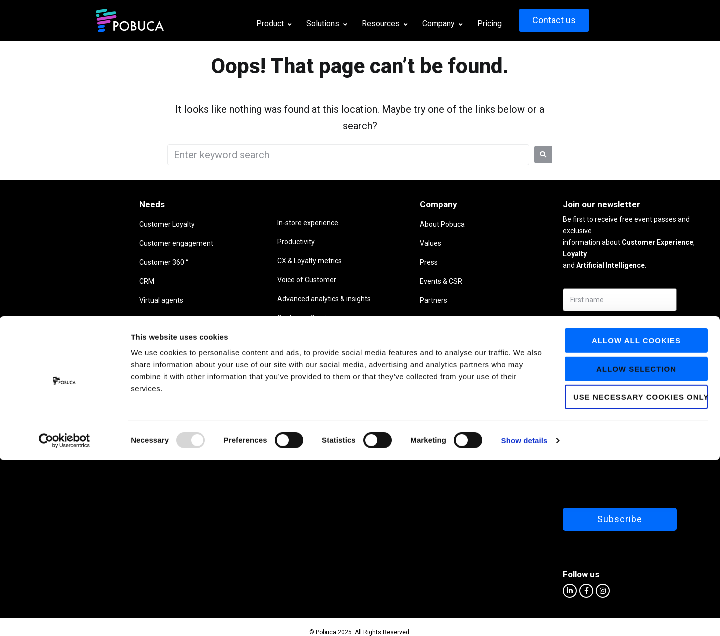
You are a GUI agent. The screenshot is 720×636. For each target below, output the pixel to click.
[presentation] (584, 456)
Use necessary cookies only (641, 572)
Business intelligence (111, 338)
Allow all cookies (636, 516)
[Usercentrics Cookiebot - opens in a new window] (64, 616)
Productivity (207, 242)
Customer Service (216, 318)
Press (355, 262)
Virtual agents (100, 300)
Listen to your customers (117, 320)
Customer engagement (115, 244)
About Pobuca (369, 224)
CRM (85, 282)
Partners (360, 300)
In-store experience (218, 223)
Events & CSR (367, 282)
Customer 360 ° (102, 262)
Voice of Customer (217, 280)
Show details (525, 616)
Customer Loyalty (106, 224)
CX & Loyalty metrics (220, 261)
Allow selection (636, 544)
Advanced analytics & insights (235, 299)
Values (357, 244)
